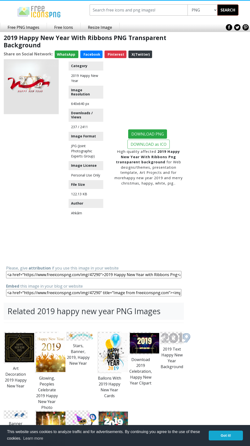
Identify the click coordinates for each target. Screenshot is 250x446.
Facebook (91, 54)
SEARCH (227, 10)
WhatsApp (66, 54)
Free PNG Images (23, 27)
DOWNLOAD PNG (147, 134)
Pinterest (115, 54)
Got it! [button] (226, 435)
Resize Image (100, 27)
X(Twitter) (140, 54)
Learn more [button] (33, 438)
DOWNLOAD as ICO (149, 144)
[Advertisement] (31, 189)
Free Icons (63, 27)
